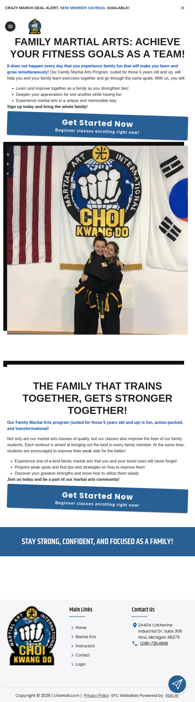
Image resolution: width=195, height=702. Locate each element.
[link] (83, 628)
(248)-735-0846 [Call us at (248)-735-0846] (154, 642)
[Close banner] (182, 7)
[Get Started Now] (97, 125)
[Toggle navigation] (10, 26)
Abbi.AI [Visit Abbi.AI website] (171, 695)
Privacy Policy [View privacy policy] (96, 695)
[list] (83, 646)
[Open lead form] (177, 684)
